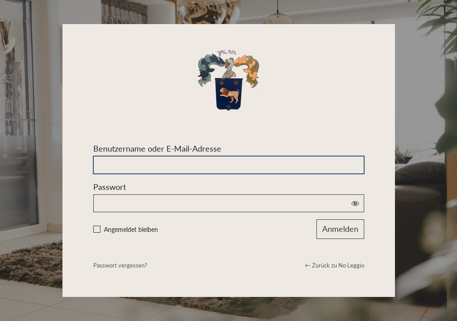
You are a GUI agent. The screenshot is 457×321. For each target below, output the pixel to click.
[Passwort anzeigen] (355, 203)
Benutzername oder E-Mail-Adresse (157, 148)
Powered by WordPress (229, 77)
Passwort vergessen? (120, 265)
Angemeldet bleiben (131, 229)
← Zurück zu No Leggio (334, 265)
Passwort (109, 187)
